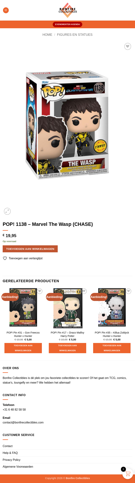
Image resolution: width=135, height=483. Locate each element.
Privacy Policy (11, 459)
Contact (7, 446)
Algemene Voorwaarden (18, 466)
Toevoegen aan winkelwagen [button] (23, 348)
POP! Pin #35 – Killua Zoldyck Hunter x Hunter (112, 334)
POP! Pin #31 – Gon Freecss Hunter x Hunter (23, 334)
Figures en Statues (75, 34)
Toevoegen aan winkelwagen (30, 248)
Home (47, 34)
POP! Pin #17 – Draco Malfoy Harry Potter (67, 334)
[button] (6, 10)
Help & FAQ (10, 452)
